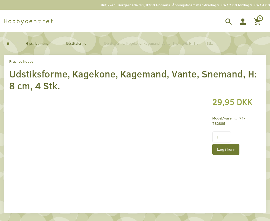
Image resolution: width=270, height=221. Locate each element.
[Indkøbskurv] (258, 21)
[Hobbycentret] (29, 21)
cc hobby (25, 61)
